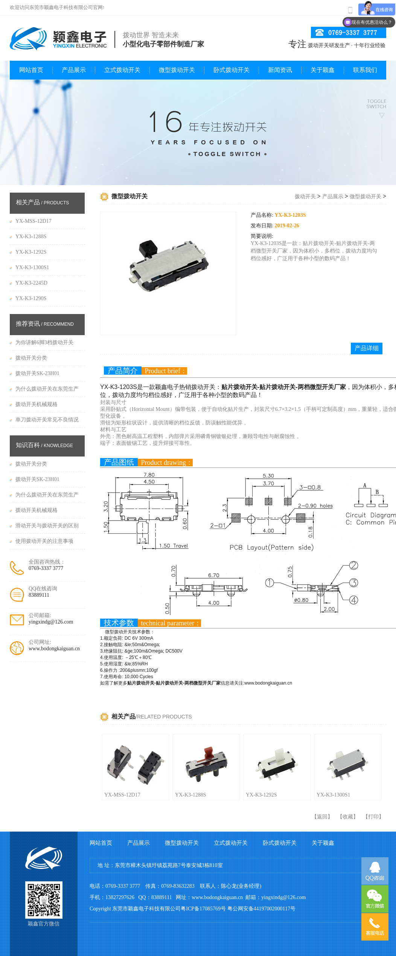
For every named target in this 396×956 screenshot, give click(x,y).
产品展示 (74, 70)
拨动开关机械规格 (36, 404)
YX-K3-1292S (261, 795)
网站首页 (31, 70)
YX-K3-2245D (31, 283)
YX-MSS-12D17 (122, 795)
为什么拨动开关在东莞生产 (47, 389)
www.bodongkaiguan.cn (54, 648)
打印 (373, 817)
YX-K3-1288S (190, 795)
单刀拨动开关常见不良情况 (47, 420)
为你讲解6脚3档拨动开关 (44, 342)
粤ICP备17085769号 (203, 909)
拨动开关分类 (31, 358)
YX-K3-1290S (30, 298)
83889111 (39, 595)
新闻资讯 (280, 70)
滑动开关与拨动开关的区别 (47, 526)
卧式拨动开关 (231, 70)
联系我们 (365, 70)
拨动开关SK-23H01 (37, 373)
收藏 (348, 817)
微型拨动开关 (177, 70)
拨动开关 (305, 196)
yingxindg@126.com (51, 622)
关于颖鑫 (323, 70)
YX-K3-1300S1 (333, 795)
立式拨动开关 (122, 70)
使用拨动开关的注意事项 (44, 541)
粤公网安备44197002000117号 (261, 909)
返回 (322, 817)
